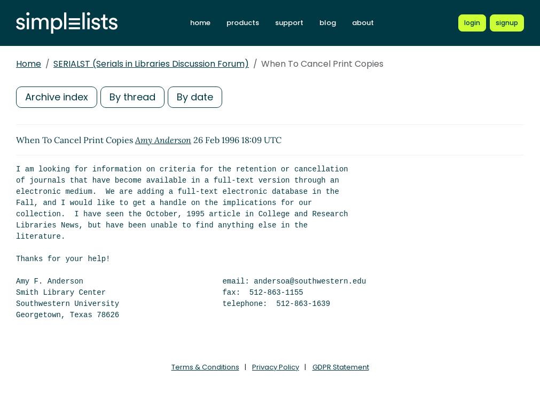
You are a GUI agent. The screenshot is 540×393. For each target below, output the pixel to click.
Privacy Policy (275, 367)
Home (28, 64)
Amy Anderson (163, 140)
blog (327, 23)
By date (195, 97)
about (363, 23)
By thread (132, 97)
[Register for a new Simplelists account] (507, 23)
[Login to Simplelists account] (472, 23)
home (200, 23)
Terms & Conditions (205, 367)
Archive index (56, 97)
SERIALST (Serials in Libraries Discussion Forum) (151, 64)
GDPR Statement (340, 367)
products (242, 23)
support (289, 23)
